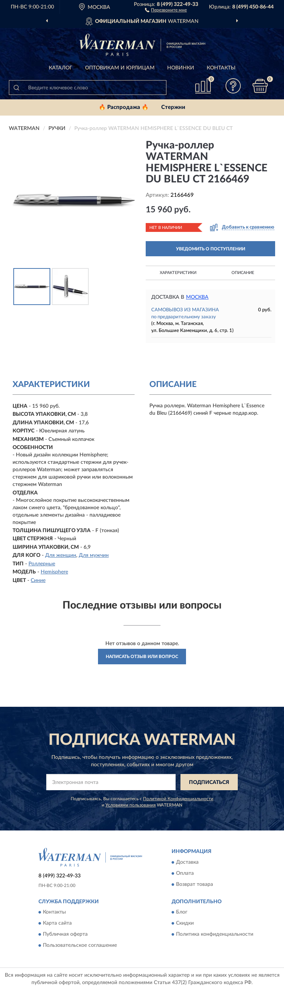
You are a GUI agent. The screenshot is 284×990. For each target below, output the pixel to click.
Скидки (185, 923)
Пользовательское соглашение (80, 945)
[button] (166, 9)
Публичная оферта (65, 934)
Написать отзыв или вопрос (142, 656)
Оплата (185, 873)
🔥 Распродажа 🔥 (124, 107)
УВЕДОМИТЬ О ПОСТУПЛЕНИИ (210, 249)
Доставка (187, 862)
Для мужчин (94, 555)
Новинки (180, 68)
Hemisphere (54, 572)
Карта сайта (57, 923)
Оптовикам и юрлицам (120, 68)
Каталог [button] (60, 68)
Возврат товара (194, 884)
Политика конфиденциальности (214, 934)
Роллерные (41, 563)
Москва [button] (197, 297)
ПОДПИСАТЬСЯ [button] (209, 782)
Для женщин (60, 555)
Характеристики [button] (178, 273)
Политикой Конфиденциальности (178, 799)
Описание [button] (242, 273)
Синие (38, 580)
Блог (181, 912)
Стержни (173, 107)
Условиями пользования (130, 805)
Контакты (221, 68)
